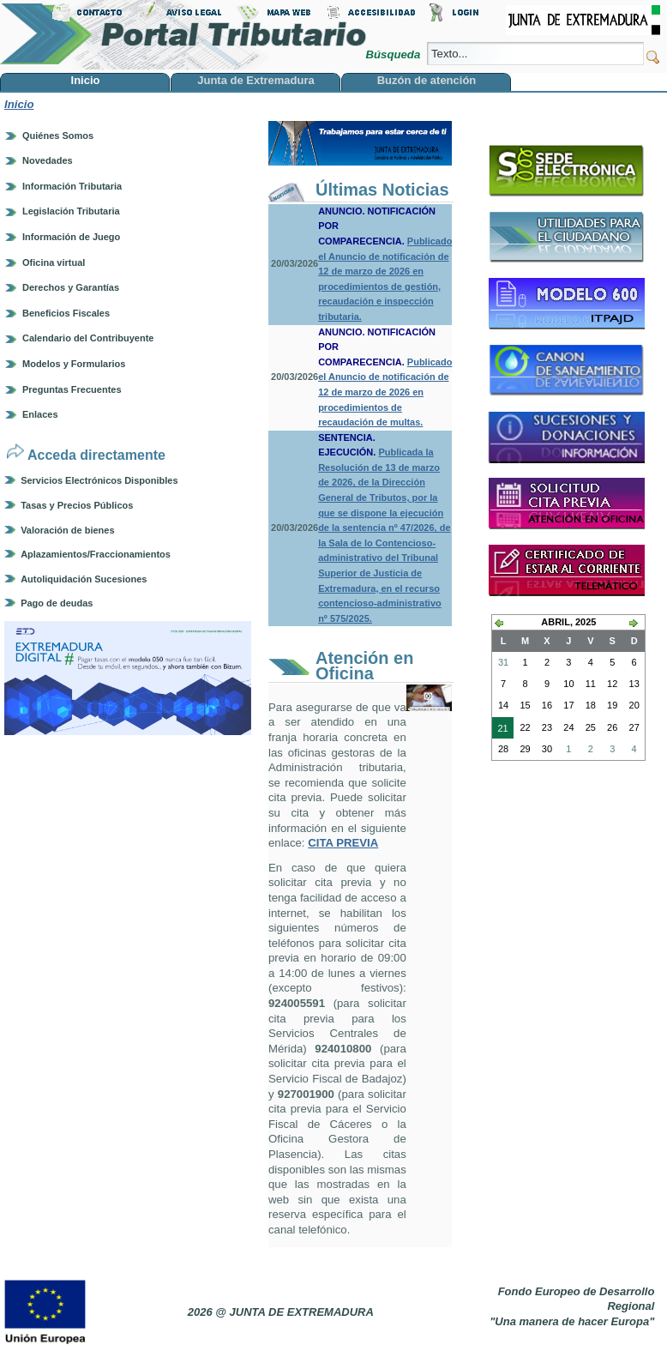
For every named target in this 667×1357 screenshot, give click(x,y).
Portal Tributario (183, 34)
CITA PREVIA (343, 842)
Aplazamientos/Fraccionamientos (96, 554)
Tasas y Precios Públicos (77, 505)
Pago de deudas (57, 603)
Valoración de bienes (67, 530)
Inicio (18, 104)
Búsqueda (394, 54)
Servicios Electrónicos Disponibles (99, 480)
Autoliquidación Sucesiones (84, 579)
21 (500, 730)
